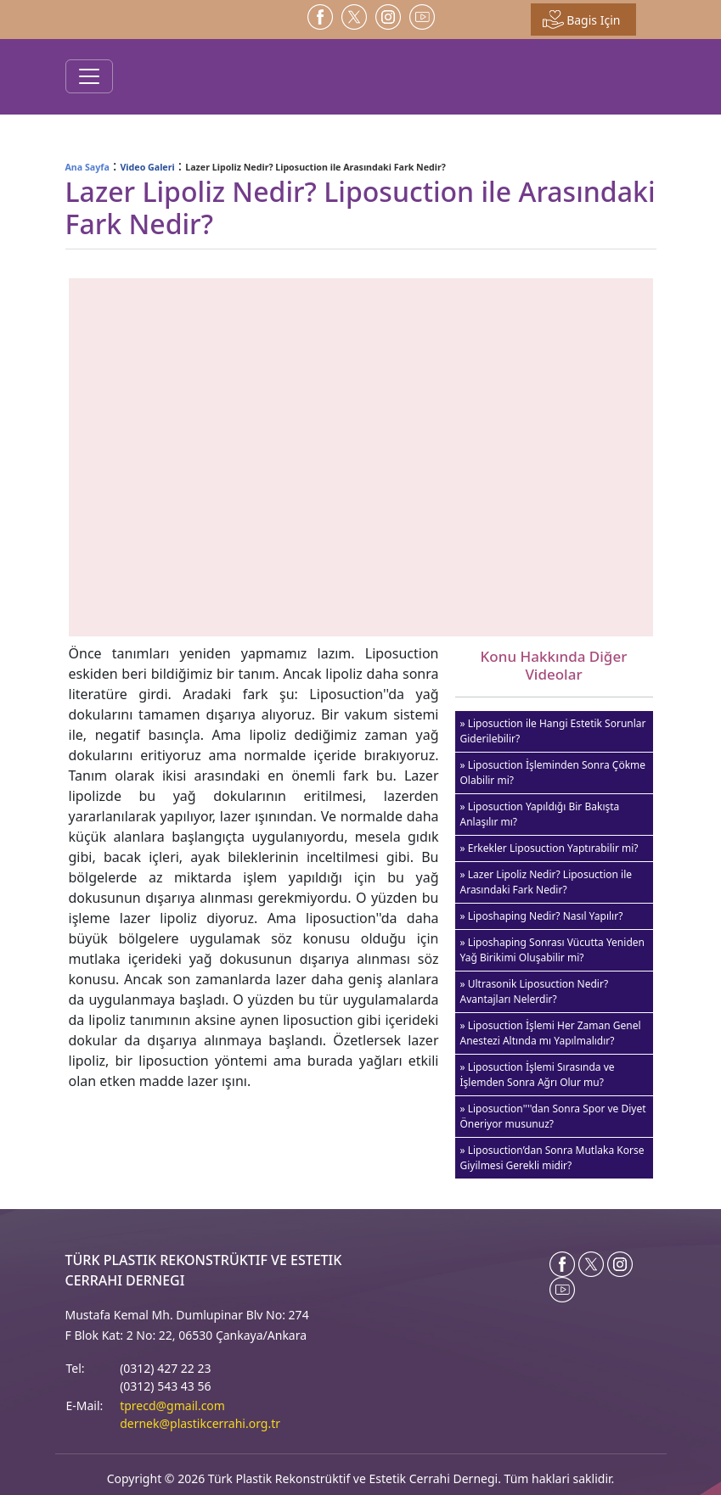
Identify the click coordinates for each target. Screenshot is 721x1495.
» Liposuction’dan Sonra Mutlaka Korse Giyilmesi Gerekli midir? (552, 1158)
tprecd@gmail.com (172, 1405)
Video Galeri (147, 167)
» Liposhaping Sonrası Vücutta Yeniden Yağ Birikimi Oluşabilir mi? (552, 950)
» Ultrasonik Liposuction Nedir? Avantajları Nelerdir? (534, 991)
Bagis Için (582, 19)
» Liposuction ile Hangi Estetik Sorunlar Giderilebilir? (553, 731)
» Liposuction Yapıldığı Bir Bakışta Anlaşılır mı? (540, 814)
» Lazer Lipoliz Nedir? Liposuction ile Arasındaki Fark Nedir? (546, 882)
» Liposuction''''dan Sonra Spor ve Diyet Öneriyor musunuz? (553, 1116)
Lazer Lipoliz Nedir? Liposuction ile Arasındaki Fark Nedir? (315, 167)
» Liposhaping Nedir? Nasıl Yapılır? (541, 916)
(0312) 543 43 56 (165, 1386)
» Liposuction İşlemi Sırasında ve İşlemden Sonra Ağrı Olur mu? (537, 1074)
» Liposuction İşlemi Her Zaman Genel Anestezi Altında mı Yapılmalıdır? (550, 1033)
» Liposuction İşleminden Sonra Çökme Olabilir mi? (553, 772)
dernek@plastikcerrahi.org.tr (200, 1423)
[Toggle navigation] (89, 76)
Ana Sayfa (87, 167)
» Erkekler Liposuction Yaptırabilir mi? (549, 848)
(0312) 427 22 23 (165, 1368)
